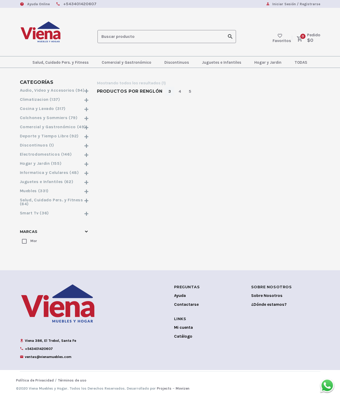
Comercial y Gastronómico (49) (54, 127)
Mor (33, 241)
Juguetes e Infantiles (221, 62)
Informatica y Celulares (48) (54, 172)
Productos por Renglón (130, 91)
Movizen (182, 388)
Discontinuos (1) (54, 145)
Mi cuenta (183, 327)
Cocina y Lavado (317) (54, 108)
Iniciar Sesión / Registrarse (296, 4)
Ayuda (180, 295)
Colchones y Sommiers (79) (54, 118)
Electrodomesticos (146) (54, 154)
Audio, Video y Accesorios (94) (54, 90)
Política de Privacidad (35, 380)
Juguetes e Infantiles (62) (54, 182)
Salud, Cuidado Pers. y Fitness (60, 62)
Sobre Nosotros (267, 295)
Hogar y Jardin (267, 62)
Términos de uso (72, 380)
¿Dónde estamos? (269, 304)
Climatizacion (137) (54, 99)
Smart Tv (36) (54, 213)
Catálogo (183, 336)
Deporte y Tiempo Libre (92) (54, 136)
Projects (164, 388)
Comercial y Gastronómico (126, 62)
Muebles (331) (54, 191)
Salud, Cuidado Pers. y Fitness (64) (54, 202)
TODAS (301, 62)
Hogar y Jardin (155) (54, 163)
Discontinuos (176, 62)
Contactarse (186, 304)
